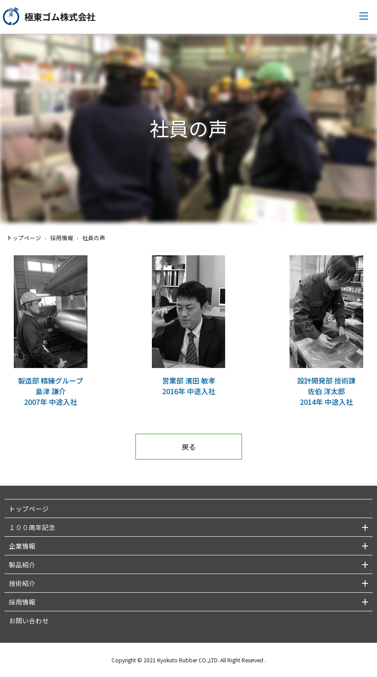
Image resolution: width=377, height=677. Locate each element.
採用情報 (61, 238)
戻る (189, 446)
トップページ (24, 238)
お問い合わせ (29, 620)
